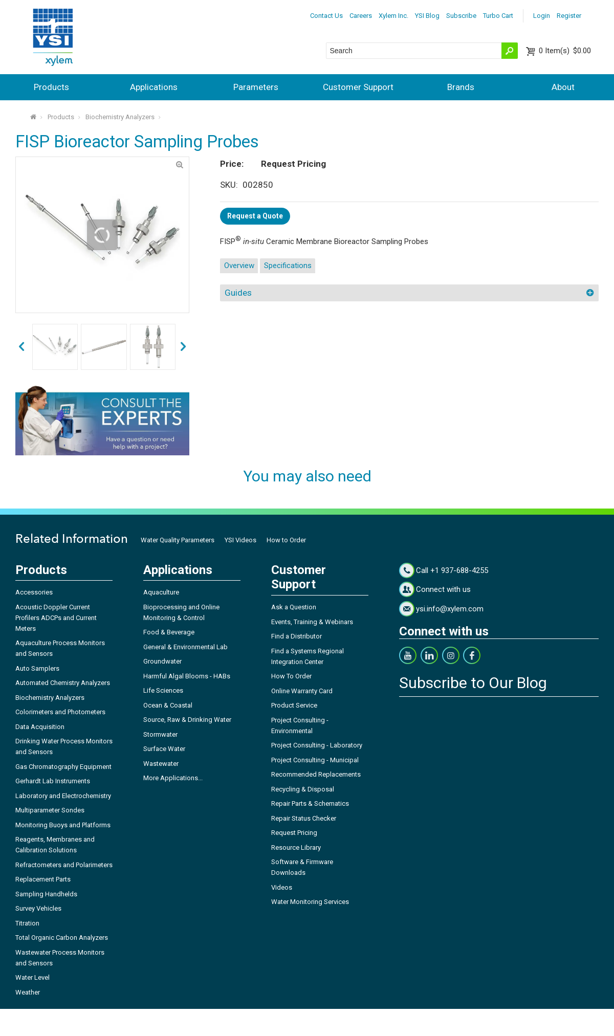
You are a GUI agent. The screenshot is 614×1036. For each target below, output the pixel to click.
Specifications (288, 265)
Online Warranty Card (302, 691)
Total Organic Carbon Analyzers (61, 937)
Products (51, 87)
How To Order (291, 676)
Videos (281, 887)
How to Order (286, 540)
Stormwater (160, 734)
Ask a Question (293, 607)
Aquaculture (161, 592)
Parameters (255, 87)
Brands (460, 87)
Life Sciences (163, 690)
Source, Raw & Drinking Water (187, 719)
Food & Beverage (168, 632)
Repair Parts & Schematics (310, 803)
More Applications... (173, 778)
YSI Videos (240, 540)
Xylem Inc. (393, 15)
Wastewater (161, 763)
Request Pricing (294, 832)
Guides (238, 293)
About (563, 87)
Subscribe (461, 15)
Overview (239, 265)
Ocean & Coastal (167, 705)
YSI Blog (427, 15)
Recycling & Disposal (302, 789)
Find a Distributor (296, 636)
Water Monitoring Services (310, 902)
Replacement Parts (43, 879)
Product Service (294, 705)
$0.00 (565, 50)
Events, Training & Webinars (312, 622)
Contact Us (326, 15)
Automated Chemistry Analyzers (62, 683)
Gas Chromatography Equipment (63, 766)
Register (569, 15)
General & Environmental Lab (185, 647)
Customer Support (358, 87)
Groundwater (162, 661)
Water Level (32, 977)
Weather (27, 992)
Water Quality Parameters (177, 540)
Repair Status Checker (303, 818)
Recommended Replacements (316, 774)
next (21, 347)
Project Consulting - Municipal (315, 760)
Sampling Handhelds (46, 894)
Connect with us (443, 589)
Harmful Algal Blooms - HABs (186, 676)
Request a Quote (255, 216)
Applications (154, 87)
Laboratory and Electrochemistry (63, 796)
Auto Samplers (37, 668)
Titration (27, 923)
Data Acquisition (39, 727)
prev (183, 347)
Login (541, 15)
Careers (360, 15)
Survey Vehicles (38, 908)
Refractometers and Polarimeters (64, 865)
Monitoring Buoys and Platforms (63, 825)
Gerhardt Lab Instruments (52, 781)
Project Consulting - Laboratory (316, 745)
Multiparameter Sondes (49, 810)
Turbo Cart (498, 15)
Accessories (34, 592)
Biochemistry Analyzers (120, 117)
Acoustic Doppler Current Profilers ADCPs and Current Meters (56, 617)
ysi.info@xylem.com (450, 608)
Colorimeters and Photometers (60, 712)
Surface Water (164, 749)
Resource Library (296, 847)
